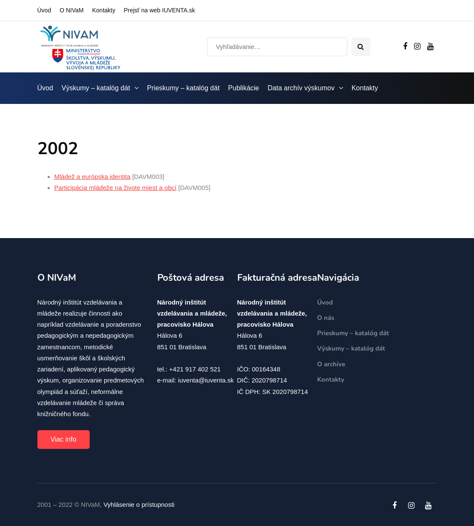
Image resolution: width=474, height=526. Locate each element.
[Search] (277, 46)
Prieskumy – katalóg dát (183, 88)
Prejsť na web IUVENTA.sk (159, 10)
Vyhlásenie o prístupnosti (138, 504)
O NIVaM (72, 10)
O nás (325, 317)
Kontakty (103, 10)
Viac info (64, 439)
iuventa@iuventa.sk (206, 380)
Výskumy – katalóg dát (96, 88)
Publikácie (243, 88)
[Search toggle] (361, 46)
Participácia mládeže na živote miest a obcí (115, 187)
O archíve (331, 364)
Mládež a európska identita (92, 176)
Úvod (44, 10)
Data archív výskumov (301, 88)
